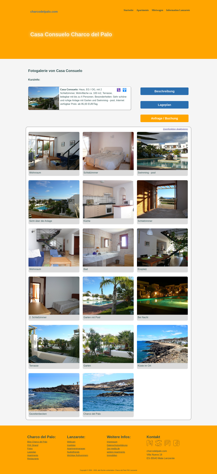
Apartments (142, 10)
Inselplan (71, 445)
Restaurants (33, 458)
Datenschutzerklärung (117, 445)
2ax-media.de (113, 448)
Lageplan (164, 104)
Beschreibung (164, 91)
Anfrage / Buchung (164, 118)
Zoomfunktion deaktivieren (175, 129)
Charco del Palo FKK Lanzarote (126, 470)
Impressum (112, 441)
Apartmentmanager (76, 448)
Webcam (71, 441)
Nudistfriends (73, 452)
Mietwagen (157, 10)
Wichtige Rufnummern (77, 455)
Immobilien (112, 455)
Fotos (30, 448)
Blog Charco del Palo (37, 441)
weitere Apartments (116, 452)
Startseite (128, 10)
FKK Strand (32, 445)
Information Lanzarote (178, 10)
